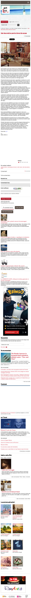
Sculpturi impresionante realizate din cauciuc (13, 266)
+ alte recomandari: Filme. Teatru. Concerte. (20, 476)
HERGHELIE (4, 567)
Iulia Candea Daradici (4, 517)
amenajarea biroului (12, 167)
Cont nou (17, 21)
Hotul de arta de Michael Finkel (11, 492)
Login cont (11, 21)
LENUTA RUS (5, 568)
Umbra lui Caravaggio (8, 470)
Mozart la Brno (4, 444)
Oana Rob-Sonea (18, 568)
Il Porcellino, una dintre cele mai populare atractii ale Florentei (14, 369)
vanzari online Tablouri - (4, 553)
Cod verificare (5, 188)
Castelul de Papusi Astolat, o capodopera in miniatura (15, 237)
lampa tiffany (15, 567)
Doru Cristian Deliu (18, 519)
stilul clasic (19, 167)
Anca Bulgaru (5, 535)
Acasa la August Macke (6, 440)
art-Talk (11, 28)
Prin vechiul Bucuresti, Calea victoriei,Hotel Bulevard (17, 517)
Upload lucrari (4, 21)
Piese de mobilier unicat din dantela (10, 251)
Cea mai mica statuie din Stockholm (9, 447)
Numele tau (4, 178)
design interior (4, 167)
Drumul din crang (4, 551)
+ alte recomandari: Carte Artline (23, 498)
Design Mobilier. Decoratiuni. (20, 28)
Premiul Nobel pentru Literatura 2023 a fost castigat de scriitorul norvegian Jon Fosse (15, 372)
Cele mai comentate (7, 211)
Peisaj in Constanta (5, 515)
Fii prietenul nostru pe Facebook (8, 412)
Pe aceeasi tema (8, 207)
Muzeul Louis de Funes (8, 430)
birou (2, 168)
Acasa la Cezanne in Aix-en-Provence (9, 442)
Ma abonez (4, 347)
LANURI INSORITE (5, 534)
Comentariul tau (5, 182)
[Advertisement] (16, 18)
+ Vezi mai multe (26, 381)
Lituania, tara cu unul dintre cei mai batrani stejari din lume (14, 449)
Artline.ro (7, 28)
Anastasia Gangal (18, 552)
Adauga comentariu (6, 198)
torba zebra (15, 551)
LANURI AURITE (16, 534)
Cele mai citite (19, 207)
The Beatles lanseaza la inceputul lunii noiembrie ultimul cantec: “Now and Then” (19, 356)
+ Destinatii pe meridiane (24, 451)
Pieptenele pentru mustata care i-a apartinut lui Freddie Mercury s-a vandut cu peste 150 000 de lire (15, 378)
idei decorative (26, 167)
